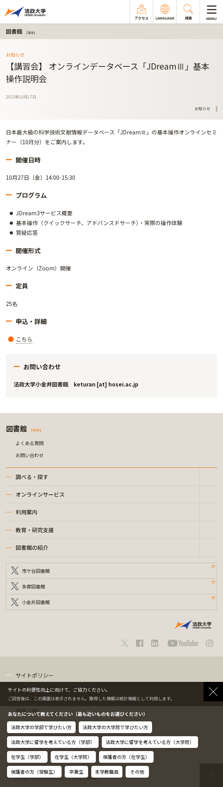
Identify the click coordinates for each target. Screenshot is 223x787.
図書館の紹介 (32, 547)
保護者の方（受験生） (34, 771)
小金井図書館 (36, 602)
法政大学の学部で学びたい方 (41, 727)
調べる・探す (32, 477)
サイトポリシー (35, 675)
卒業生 (76, 771)
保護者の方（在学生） (126, 756)
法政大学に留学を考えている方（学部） (53, 742)
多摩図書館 (33, 586)
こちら (24, 339)
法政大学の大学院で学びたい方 (115, 727)
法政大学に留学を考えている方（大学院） (150, 742)
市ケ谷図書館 (36, 570)
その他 (137, 771)
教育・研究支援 (35, 530)
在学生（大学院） (73, 756)
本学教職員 (107, 771)
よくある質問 (30, 443)
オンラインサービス (40, 494)
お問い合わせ (30, 455)
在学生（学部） (27, 756)
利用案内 (26, 512)
